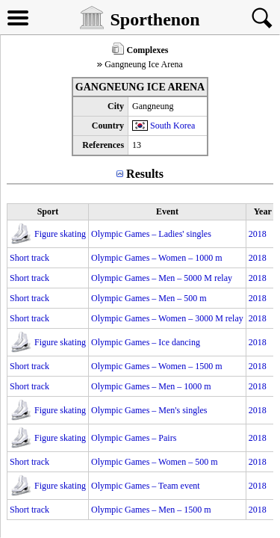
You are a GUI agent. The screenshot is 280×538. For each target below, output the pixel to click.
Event (167, 211)
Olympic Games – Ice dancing (145, 342)
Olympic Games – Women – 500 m (154, 462)
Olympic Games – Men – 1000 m (151, 386)
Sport (48, 211)
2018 (258, 234)
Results (145, 173)
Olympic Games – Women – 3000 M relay (167, 318)
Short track (29, 258)
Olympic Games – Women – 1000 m (156, 258)
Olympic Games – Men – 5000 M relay (161, 278)
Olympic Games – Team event (145, 485)
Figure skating (60, 234)
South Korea (172, 125)
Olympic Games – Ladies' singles (151, 234)
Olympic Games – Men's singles (149, 410)
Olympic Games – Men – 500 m (149, 298)
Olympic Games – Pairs (133, 438)
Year (263, 211)
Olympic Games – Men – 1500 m (151, 509)
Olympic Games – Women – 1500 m (156, 366)
